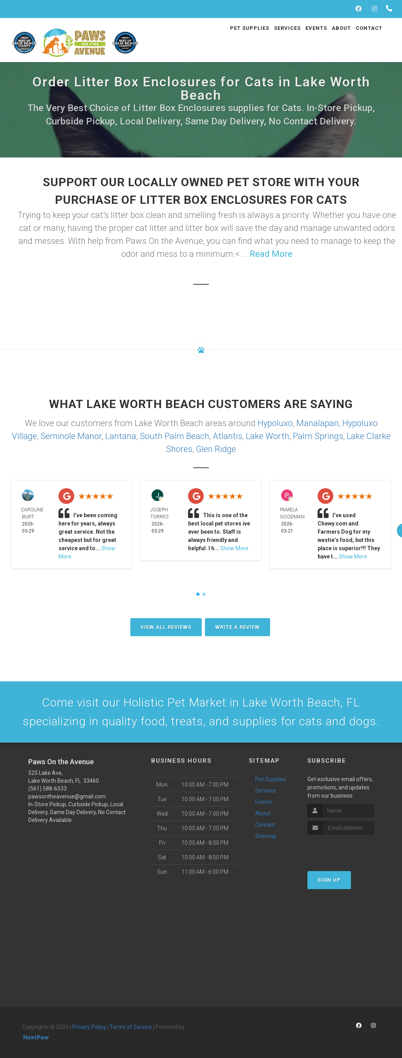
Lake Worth (267, 436)
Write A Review (237, 627)
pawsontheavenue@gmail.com (67, 796)
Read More (271, 254)
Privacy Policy (89, 1027)
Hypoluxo (275, 423)
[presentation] (349, 849)
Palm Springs (318, 436)
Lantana (120, 436)
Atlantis (227, 436)
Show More (234, 548)
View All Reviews (166, 627)
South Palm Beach (174, 436)
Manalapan (317, 423)
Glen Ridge (216, 449)
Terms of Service (131, 1027)
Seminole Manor (71, 436)
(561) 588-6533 (47, 788)
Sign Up (329, 880)
